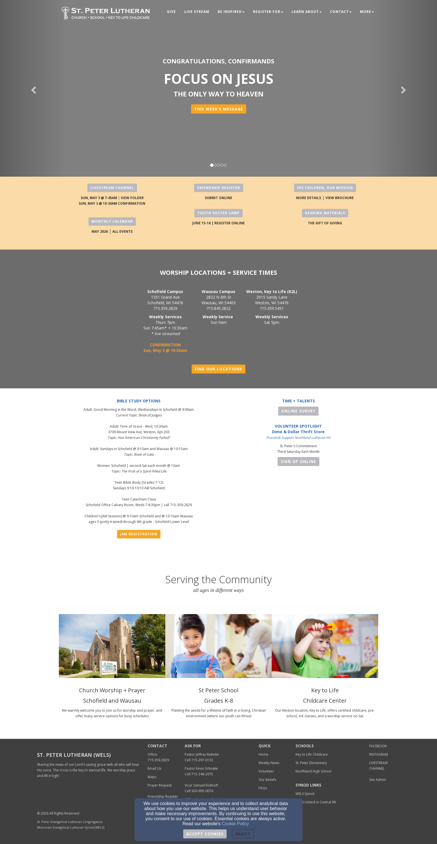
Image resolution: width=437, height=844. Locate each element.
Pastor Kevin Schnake (201, 768)
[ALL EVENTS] (122, 231)
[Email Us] (154, 768)
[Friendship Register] (163, 796)
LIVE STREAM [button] (196, 11)
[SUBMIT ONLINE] (218, 197)
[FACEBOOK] (378, 745)
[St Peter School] (218, 688)
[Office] (152, 754)
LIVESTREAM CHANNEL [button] (112, 187)
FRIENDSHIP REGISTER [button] (218, 187)
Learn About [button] (307, 11)
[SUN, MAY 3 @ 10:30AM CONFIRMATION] (112, 203)
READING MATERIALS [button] (325, 213)
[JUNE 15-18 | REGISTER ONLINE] (218, 222)
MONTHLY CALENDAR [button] (112, 221)
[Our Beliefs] (267, 779)
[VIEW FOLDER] (132, 197)
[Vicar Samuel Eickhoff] (201, 785)
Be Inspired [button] (231, 11)
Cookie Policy (235, 823)
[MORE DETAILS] (308, 197)
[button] (218, 109)
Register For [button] (268, 11)
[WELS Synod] (305, 793)
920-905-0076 (202, 790)
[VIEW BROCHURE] (340, 197)
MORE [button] (367, 11)
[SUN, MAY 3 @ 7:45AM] (99, 197)
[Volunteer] (266, 771)
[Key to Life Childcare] (312, 754)
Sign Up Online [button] (298, 461)
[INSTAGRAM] (378, 754)
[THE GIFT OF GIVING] (325, 222)
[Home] (263, 754)
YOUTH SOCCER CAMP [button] (218, 213)
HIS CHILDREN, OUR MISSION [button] (325, 187)
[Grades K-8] (218, 699)
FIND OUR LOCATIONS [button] (218, 369)
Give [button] (171, 11)
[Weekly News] (269, 762)
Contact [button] (341, 11)
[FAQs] (263, 787)
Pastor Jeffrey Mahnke (202, 754)
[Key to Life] (325, 688)
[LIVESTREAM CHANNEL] (378, 765)
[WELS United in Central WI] (316, 801)
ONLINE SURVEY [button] (298, 411)
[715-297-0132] (202, 759)
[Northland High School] (313, 771)
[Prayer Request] (160, 785)
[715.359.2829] (158, 759)
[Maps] (152, 776)
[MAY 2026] (100, 231)
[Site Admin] (377, 779)
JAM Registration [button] (138, 534)
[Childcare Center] (325, 699)
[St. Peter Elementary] (311, 762)
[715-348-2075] (202, 773)
